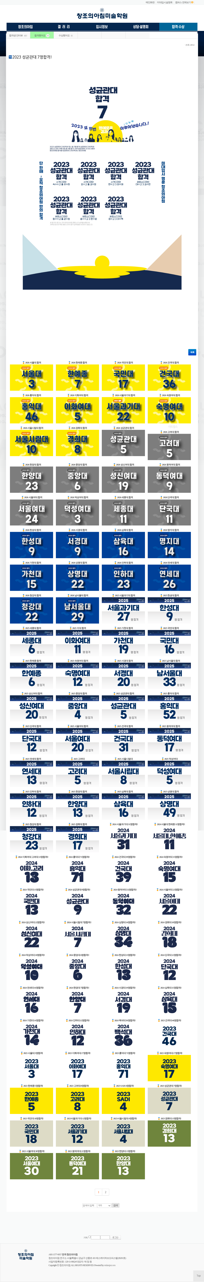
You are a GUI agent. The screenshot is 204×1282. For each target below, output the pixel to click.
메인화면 (150, 2)
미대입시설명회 (164, 2)
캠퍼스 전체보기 (183, 2)
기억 (85, 1238)
